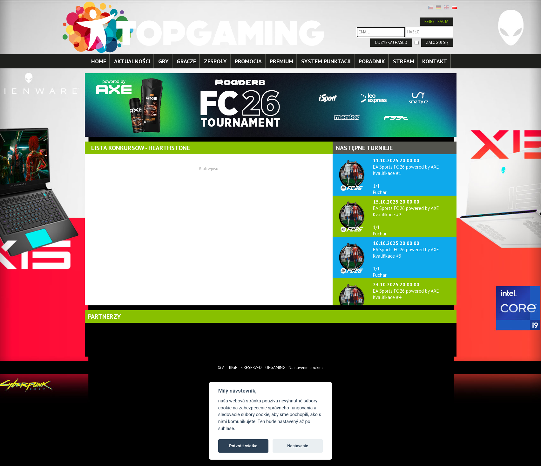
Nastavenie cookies (305, 367)
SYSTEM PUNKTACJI (326, 61)
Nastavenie (297, 445)
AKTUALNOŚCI (132, 61)
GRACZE (186, 61)
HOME (98, 61)
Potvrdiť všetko (243, 445)
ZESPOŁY (215, 61)
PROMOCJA (248, 61)
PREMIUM (281, 61)
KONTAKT (434, 61)
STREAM (403, 61)
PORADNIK (372, 61)
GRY (163, 61)
